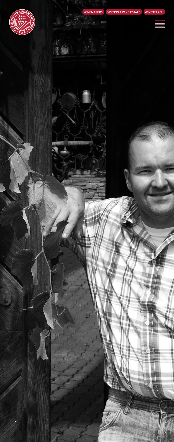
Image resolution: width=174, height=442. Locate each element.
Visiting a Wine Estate (123, 12)
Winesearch (154, 12)
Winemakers (93, 12)
